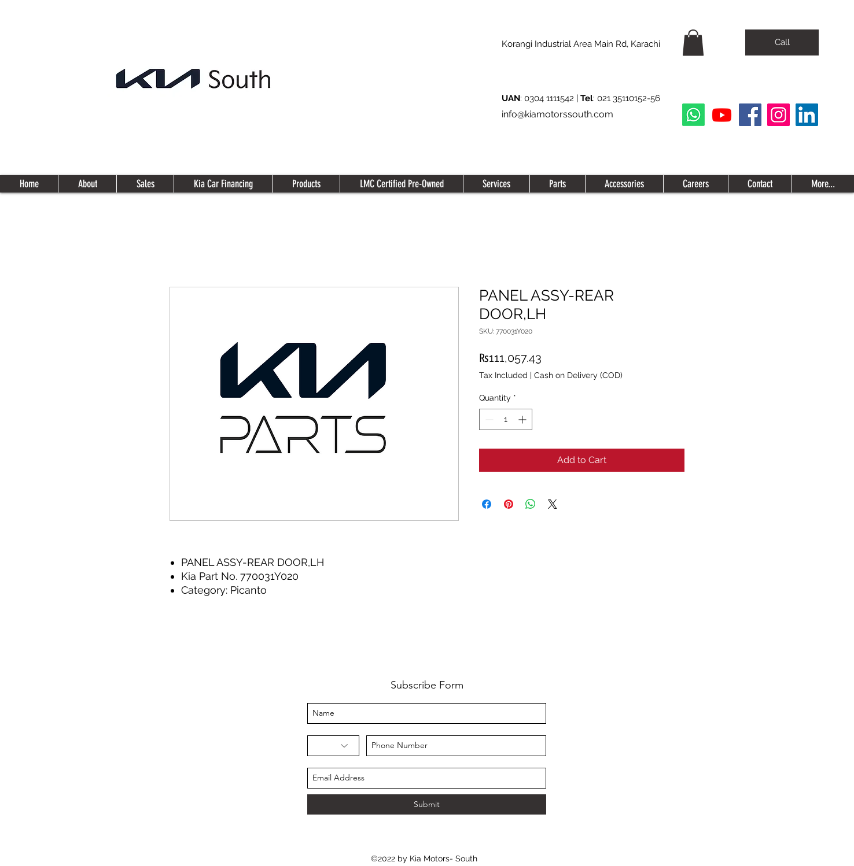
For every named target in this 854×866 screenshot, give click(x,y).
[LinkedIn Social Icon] (807, 114)
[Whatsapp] (693, 114)
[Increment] (523, 419)
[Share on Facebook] (487, 504)
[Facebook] (750, 114)
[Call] (782, 42)
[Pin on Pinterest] (509, 504)
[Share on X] (552, 504)
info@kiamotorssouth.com (557, 114)
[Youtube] (722, 114)
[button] (693, 42)
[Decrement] (488, 419)
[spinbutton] (505, 419)
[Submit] (426, 804)
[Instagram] (778, 114)
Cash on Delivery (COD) (578, 375)
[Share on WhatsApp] (531, 504)
